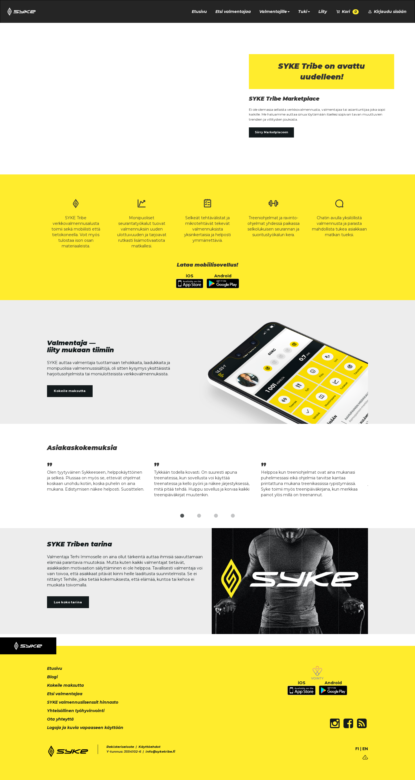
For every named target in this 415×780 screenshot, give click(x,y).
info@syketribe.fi (160, 752)
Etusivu (199, 11)
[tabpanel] (100, 476)
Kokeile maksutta (70, 391)
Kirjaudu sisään (387, 11)
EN (365, 748)
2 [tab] (199, 516)
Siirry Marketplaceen (271, 132)
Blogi (52, 676)
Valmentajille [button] (274, 11)
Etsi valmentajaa (233, 11)
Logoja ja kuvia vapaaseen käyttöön (85, 727)
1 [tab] (182, 516)
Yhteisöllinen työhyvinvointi (75, 710)
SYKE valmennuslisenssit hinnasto (82, 702)
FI (357, 748)
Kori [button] (347, 11)
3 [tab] (216, 516)
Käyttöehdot (149, 747)
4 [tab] (233, 516)
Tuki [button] (304, 11)
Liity (322, 11)
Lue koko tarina (68, 602)
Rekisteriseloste (120, 747)
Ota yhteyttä (60, 719)
